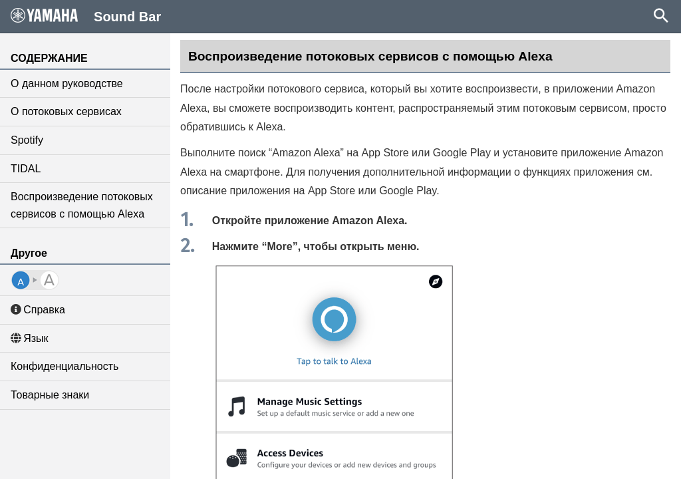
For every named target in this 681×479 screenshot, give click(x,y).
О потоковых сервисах (66, 111)
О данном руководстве (67, 83)
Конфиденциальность (64, 366)
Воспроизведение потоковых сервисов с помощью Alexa (82, 205)
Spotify (27, 140)
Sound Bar (86, 16)
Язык (30, 338)
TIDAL (26, 168)
